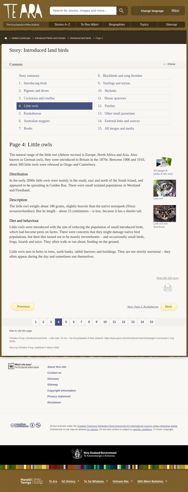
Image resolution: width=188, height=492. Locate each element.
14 (142, 322)
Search (121, 11)
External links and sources (122, 121)
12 (123, 322)
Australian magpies (37, 121)
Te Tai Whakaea (96, 481)
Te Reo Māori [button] (89, 24)
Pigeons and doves (36, 91)
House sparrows (115, 98)
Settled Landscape (21, 38)
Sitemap (53, 384)
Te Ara (53, 481)
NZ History (70, 481)
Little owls (31, 106)
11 (114, 322)
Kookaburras (32, 113)
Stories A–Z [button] (62, 24)
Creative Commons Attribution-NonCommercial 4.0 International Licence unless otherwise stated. (127, 426)
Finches (110, 106)
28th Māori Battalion (152, 481)
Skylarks (110, 91)
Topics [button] (144, 24)
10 (105, 322)
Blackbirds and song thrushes (122, 76)
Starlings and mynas (116, 83)
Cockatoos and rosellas (39, 98)
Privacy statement (59, 396)
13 (133, 322)
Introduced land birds (80, 38)
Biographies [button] (117, 24)
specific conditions (142, 429)
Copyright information (62, 390)
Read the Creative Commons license (25, 428)
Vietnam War (122, 481)
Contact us (54, 372)
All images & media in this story (163, 174)
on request (92, 429)
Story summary (29, 76)
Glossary (53, 378)
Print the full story (168, 278)
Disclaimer (54, 402)
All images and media (119, 128)
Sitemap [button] (171, 24)
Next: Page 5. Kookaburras (142, 306)
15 (151, 322)
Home (6, 38)
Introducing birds (35, 83)
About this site (57, 366)
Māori (175, 10)
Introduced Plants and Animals (50, 38)
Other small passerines (120, 113)
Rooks (28, 128)
